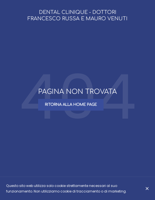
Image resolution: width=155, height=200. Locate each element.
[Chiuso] (147, 188)
